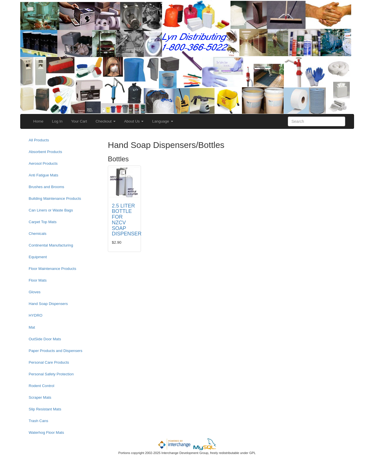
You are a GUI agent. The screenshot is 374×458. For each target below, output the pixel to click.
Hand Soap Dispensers (48, 304)
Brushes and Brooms (46, 187)
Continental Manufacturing (51, 245)
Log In (57, 121)
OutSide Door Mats (45, 339)
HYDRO (36, 315)
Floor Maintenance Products (52, 268)
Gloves (35, 292)
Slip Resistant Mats (45, 409)
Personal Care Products (49, 362)
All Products (39, 140)
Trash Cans (38, 421)
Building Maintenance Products (55, 198)
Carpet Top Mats (43, 222)
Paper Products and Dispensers (55, 351)
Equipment (38, 257)
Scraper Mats (40, 397)
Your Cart (79, 121)
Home (38, 121)
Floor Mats (38, 280)
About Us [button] (134, 121)
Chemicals (38, 233)
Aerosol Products (43, 163)
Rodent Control (41, 386)
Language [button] (162, 121)
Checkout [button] (106, 121)
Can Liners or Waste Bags (51, 210)
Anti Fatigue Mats (43, 175)
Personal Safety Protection (51, 374)
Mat (32, 327)
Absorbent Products (45, 152)
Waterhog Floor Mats (46, 432)
